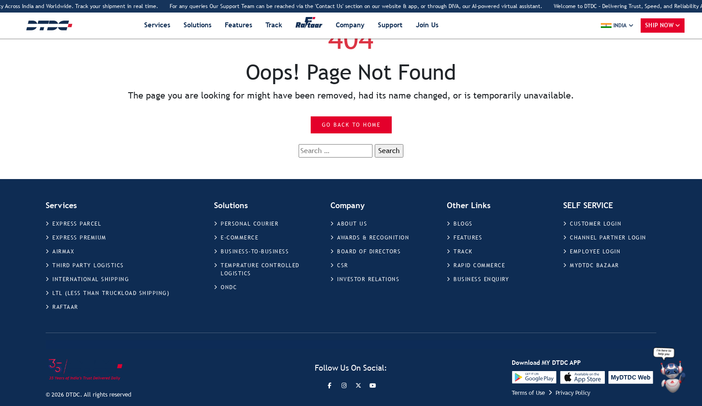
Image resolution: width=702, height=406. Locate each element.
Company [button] (350, 25)
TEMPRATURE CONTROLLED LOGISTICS (260, 269)
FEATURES (468, 238)
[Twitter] (358, 385)
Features (238, 25)
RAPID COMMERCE (479, 265)
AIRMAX (63, 251)
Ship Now (659, 25)
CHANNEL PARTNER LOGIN (608, 238)
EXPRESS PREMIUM (79, 238)
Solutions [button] (197, 25)
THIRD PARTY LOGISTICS (88, 265)
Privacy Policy (573, 392)
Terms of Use (528, 392)
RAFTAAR (65, 307)
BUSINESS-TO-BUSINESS (255, 251)
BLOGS (463, 224)
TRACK (463, 251)
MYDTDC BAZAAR (594, 265)
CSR (342, 265)
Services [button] (157, 25)
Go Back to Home (351, 125)
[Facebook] (329, 385)
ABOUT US (352, 224)
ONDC (229, 287)
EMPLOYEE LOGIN (595, 251)
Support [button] (390, 25)
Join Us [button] (427, 25)
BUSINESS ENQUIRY (481, 279)
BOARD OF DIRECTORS (369, 251)
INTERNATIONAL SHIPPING (90, 279)
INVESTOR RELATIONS (368, 279)
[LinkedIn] (372, 385)
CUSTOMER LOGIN (595, 224)
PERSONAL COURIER (249, 224)
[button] (617, 25)
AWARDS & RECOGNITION (373, 238)
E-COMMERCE (239, 238)
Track (273, 25)
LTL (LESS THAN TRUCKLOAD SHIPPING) (110, 293)
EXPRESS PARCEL (76, 224)
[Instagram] (344, 385)
